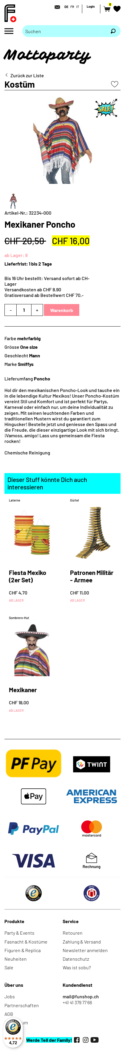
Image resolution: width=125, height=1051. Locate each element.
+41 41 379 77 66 (77, 1002)
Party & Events (19, 933)
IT (77, 7)
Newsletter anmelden (85, 950)
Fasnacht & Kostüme (26, 941)
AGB (8, 1014)
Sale (8, 967)
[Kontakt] (55, 7)
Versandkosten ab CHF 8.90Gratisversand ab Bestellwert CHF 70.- (43, 292)
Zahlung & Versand (82, 941)
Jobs (9, 996)
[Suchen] (113, 31)
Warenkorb (61, 310)
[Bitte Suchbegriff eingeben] (64, 31)
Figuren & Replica (22, 950)
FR (72, 7)
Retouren (73, 933)
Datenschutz (76, 959)
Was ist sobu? (77, 967)
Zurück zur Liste (27, 75)
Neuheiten (15, 959)
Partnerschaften (21, 1005)
